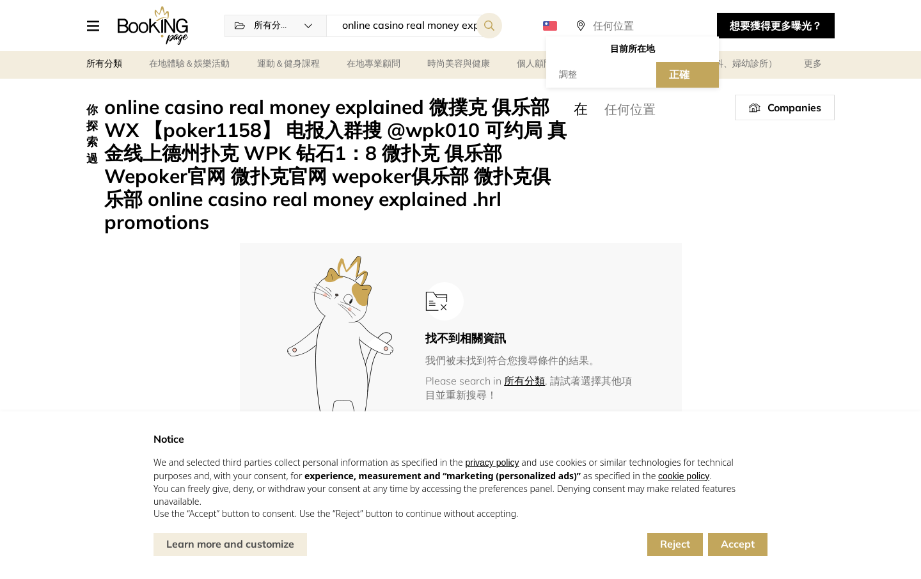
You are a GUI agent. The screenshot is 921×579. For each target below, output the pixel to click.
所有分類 (524, 380)
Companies (794, 107)
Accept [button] (738, 543)
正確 (679, 74)
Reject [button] (675, 543)
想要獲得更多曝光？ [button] (776, 25)
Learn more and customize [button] (230, 543)
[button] (97, 25)
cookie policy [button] (683, 476)
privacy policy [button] (492, 462)
